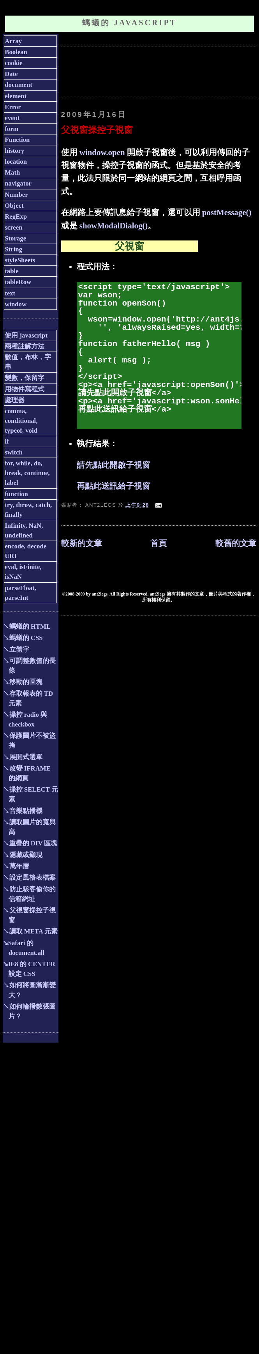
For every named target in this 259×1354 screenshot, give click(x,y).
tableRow (18, 282)
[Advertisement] (119, 70)
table (11, 271)
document (18, 84)
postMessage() (227, 212)
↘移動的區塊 (22, 682)
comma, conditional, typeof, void (21, 420)
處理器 (15, 400)
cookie (14, 63)
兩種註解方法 (24, 346)
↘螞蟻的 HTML (27, 626)
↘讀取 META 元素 (30, 931)
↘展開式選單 (22, 757)
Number (16, 194)
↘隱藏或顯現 (22, 855)
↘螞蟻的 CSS (23, 638)
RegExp (16, 216)
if (7, 441)
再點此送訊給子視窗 (113, 486)
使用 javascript (26, 335)
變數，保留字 (24, 378)
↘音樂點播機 (22, 811)
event (12, 118)
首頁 (158, 543)
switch (14, 452)
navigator (18, 183)
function (16, 494)
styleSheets (20, 260)
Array (13, 41)
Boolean (16, 52)
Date (11, 74)
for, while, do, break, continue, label (27, 473)
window (15, 304)
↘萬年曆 (16, 866)
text (10, 293)
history (14, 150)
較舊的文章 (235, 543)
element (15, 96)
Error (13, 107)
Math (12, 172)
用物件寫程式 (24, 389)
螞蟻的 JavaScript (129, 22)
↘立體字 (16, 649)
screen (13, 227)
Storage (15, 238)
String (13, 249)
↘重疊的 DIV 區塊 (30, 843)
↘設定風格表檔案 (29, 877)
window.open (102, 152)
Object (14, 205)
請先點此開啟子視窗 (113, 465)
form (11, 129)
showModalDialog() (113, 225)
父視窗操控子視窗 (97, 130)
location (16, 161)
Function (17, 139)
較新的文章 (81, 543)
